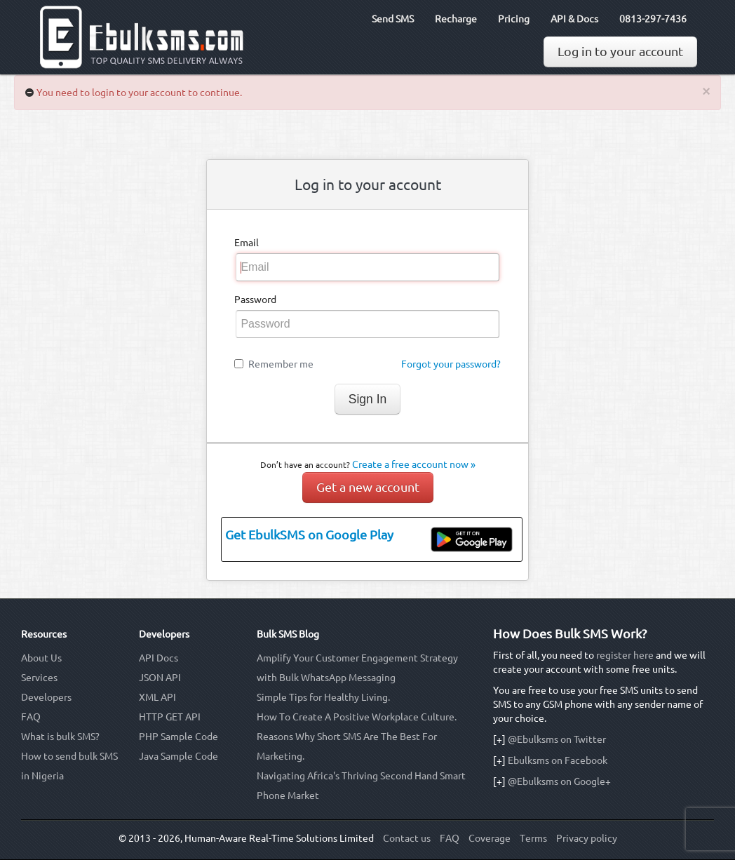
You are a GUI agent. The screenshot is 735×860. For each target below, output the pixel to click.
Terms (533, 838)
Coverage (489, 838)
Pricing (514, 19)
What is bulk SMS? (60, 736)
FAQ (31, 717)
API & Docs (574, 19)
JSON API (160, 677)
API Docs (158, 658)
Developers (46, 697)
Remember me (280, 364)
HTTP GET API (170, 717)
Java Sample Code (178, 756)
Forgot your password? (451, 364)
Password (255, 299)
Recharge (456, 19)
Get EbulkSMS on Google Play (309, 535)
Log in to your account (620, 51)
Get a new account (367, 487)
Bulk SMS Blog (288, 634)
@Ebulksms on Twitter (557, 739)
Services (39, 677)
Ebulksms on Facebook (557, 760)
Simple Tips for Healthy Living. (323, 697)
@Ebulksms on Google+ (559, 781)
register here (625, 655)
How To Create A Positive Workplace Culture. (357, 717)
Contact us (407, 838)
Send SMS (393, 19)
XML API (157, 697)
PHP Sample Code (178, 736)
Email (246, 242)
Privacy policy (586, 838)
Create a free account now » (414, 464)
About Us (41, 658)
